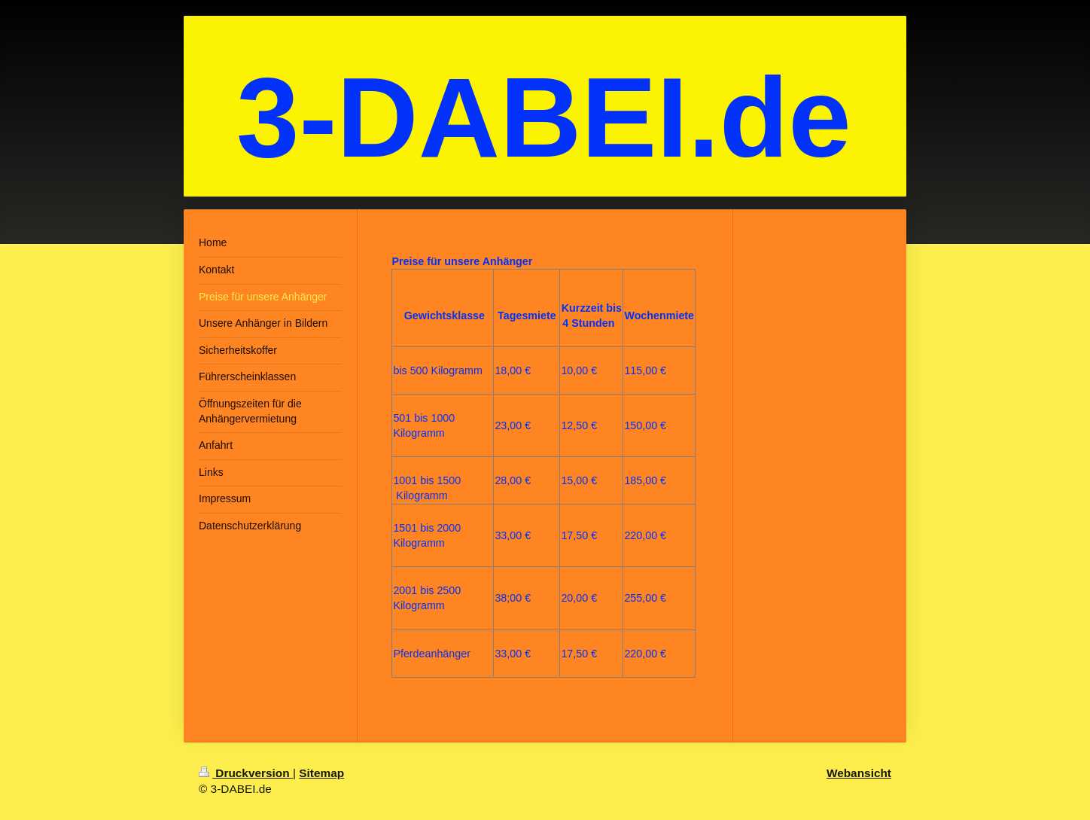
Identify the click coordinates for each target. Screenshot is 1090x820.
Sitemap (321, 773)
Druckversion (246, 773)
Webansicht (859, 773)
